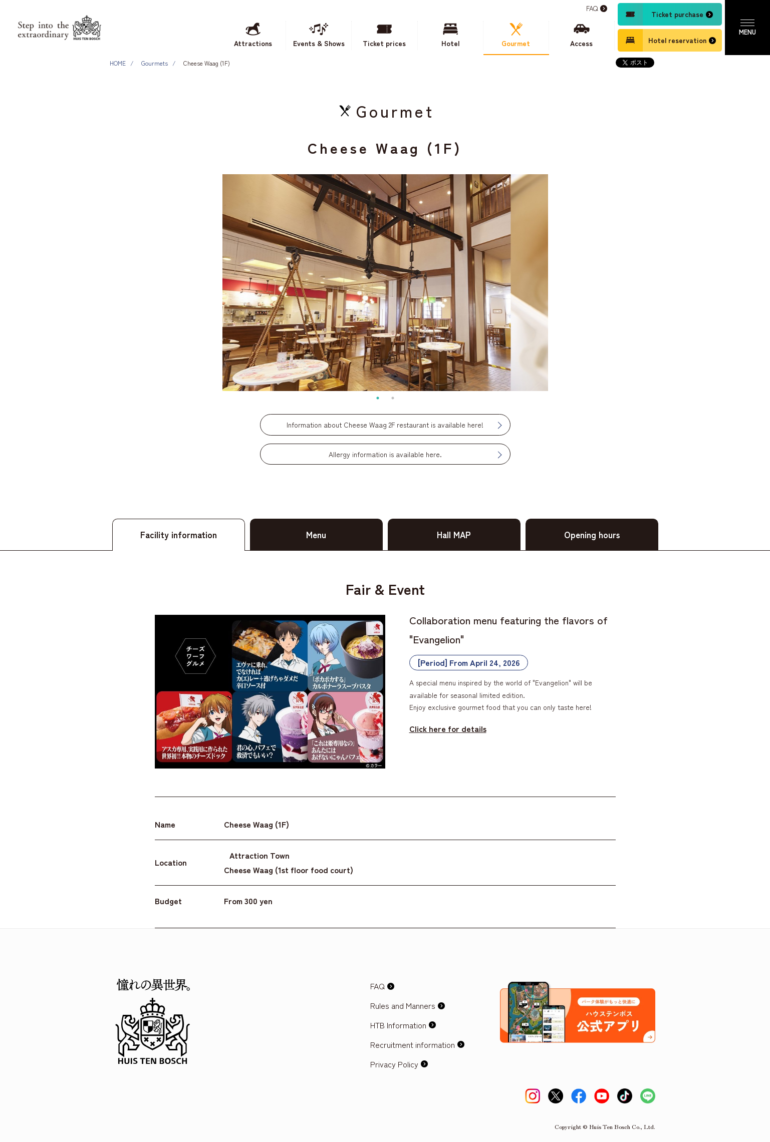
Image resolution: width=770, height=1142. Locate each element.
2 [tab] (393, 398)
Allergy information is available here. (385, 454)
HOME (118, 63)
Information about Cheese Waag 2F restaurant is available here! (385, 425)
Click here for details (447, 728)
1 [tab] (378, 398)
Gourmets (154, 63)
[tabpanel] (385, 282)
